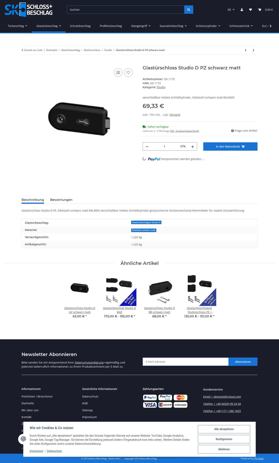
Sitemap (87, 410)
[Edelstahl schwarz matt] (143, 230)
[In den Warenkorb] (25, 63)
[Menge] (164, 146)
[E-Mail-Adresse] (186, 362)
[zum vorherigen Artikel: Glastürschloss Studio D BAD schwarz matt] (246, 50)
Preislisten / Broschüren (37, 396)
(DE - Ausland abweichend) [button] (184, 131)
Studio (161, 87)
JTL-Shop (259, 458)
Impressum (36, 451)
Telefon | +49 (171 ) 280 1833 (222, 411)
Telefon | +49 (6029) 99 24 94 (222, 404)
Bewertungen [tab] (61, 200)
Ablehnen (224, 449)
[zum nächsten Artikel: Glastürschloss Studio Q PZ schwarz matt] (253, 50)
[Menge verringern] (147, 146)
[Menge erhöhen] (192, 146)
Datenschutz (54, 451)
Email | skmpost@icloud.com (222, 396)
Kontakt (26, 417)
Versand (175, 115)
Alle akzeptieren (224, 429)
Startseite (28, 403)
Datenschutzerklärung (89, 362)
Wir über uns (30, 410)
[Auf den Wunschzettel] (128, 72)
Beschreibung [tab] (33, 200)
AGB (85, 403)
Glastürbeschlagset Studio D (146, 222)
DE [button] (229, 9)
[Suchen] (125, 9)
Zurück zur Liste (33, 50)
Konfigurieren (224, 439)
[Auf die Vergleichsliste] (118, 72)
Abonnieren (243, 362)
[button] (242, 9)
